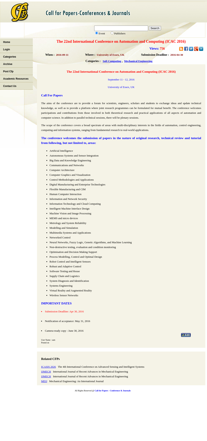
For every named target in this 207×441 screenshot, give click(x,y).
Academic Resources (15, 78)
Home (6, 42)
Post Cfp (8, 71)
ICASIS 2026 (48, 366)
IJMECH (46, 371)
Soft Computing (112, 61)
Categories (9, 56)
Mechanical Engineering (138, 61)
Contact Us (9, 86)
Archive (7, 64)
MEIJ (44, 381)
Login (6, 49)
